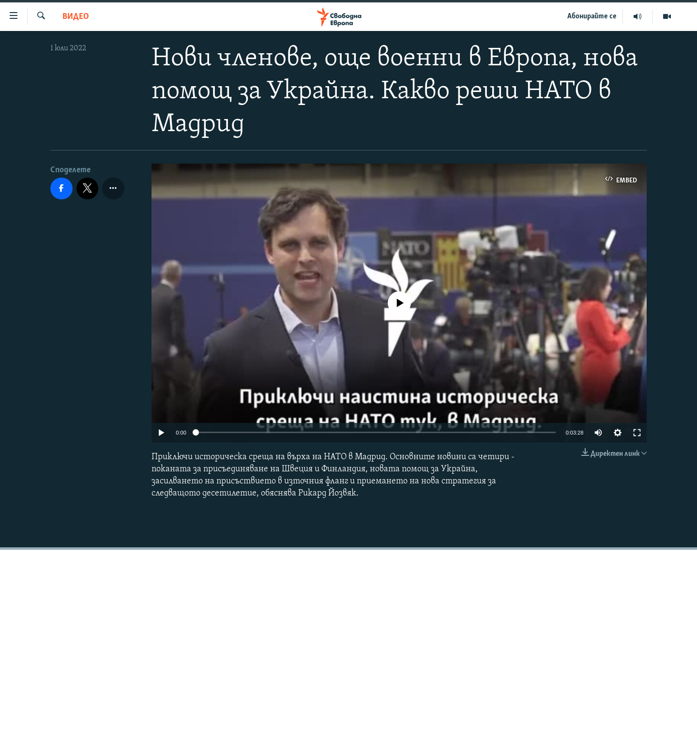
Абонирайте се (592, 16)
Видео (75, 16)
